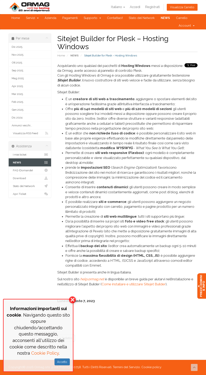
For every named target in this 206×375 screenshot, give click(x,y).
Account (187, 25)
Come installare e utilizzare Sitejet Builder (134, 284)
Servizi (32, 18)
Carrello (181, 18)
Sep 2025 (17, 70)
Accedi (135, 7)
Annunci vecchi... (22, 125)
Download (30, 178)
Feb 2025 (17, 101)
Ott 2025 (17, 62)
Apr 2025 (17, 86)
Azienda (50, 18)
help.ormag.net (92, 279)
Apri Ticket (30, 193)
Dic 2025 (17, 46)
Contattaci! (115, 18)
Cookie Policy (45, 353)
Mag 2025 (18, 78)
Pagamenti (70, 18)
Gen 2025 (17, 109)
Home (15, 18)
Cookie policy (151, 367)
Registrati (152, 7)
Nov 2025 (17, 54)
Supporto (92, 18)
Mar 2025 (17, 94)
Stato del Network (142, 18)
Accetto (62, 362)
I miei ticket (30, 154)
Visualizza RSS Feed (30, 133)
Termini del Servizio (126, 367)
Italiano (118, 7)
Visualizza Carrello (182, 7)
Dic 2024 (17, 117)
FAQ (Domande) (30, 170)
